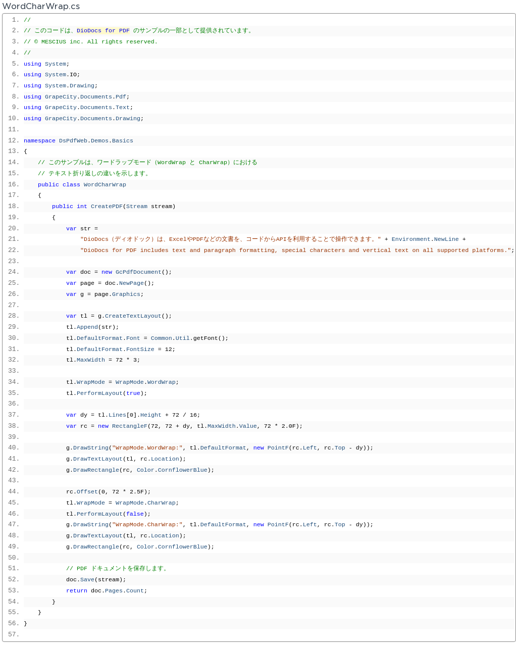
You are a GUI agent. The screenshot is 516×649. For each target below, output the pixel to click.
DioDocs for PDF (103, 30)
